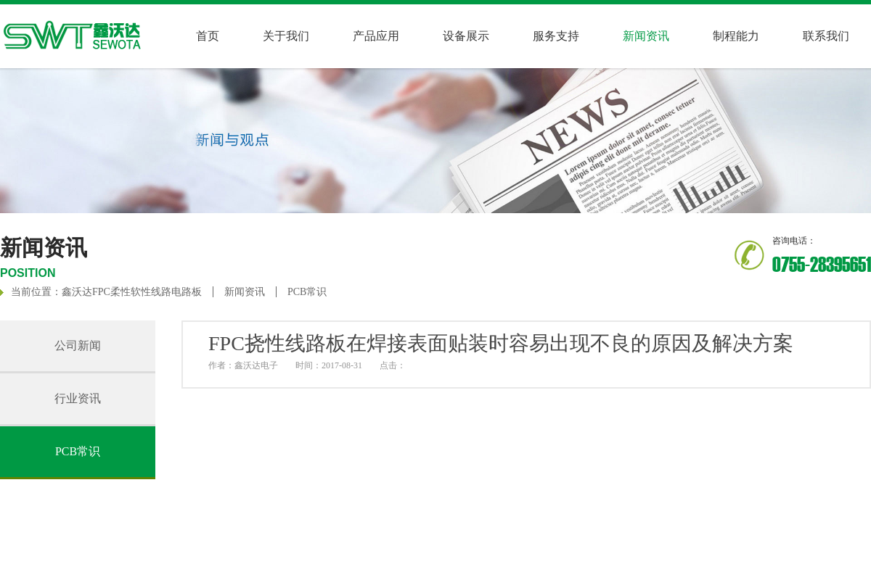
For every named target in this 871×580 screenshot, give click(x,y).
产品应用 (376, 36)
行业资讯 (77, 398)
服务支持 (556, 36)
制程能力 (736, 36)
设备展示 (466, 36)
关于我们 (286, 36)
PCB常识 (307, 291)
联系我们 (826, 36)
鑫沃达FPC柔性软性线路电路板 (132, 291)
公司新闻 (77, 345)
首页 (207, 36)
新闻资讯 (244, 291)
